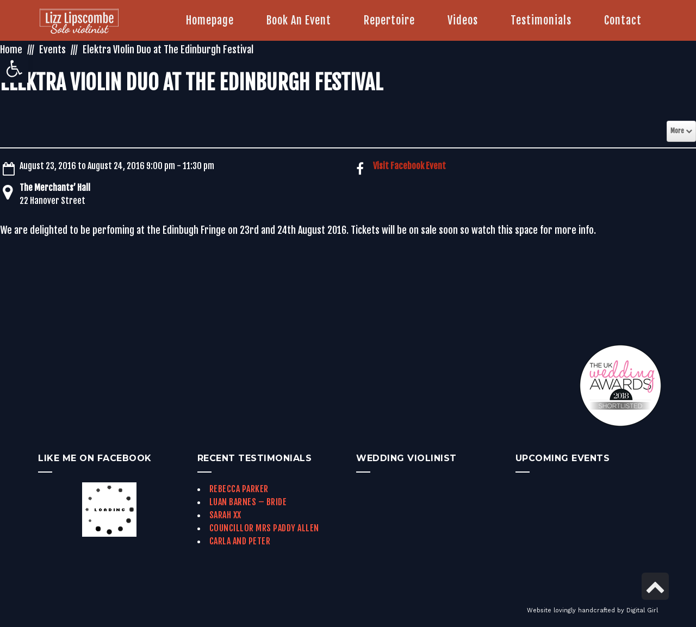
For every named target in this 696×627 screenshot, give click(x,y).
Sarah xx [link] (225, 515)
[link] (14, 68)
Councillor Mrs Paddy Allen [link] (264, 528)
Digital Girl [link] (642, 610)
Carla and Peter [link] (240, 541)
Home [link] (11, 49)
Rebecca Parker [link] (239, 488)
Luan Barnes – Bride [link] (248, 501)
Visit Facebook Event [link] (409, 165)
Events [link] (52, 49)
